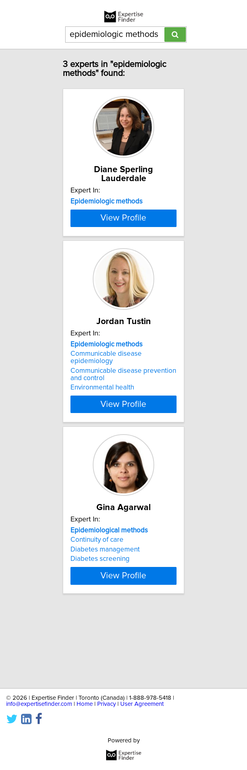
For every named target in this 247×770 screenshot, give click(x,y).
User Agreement (142, 704)
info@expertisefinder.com (39, 704)
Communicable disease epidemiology (106, 409)
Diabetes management (105, 610)
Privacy (106, 704)
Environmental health (102, 439)
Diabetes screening (100, 619)
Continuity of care (97, 600)
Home (85, 704)
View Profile (123, 261)
